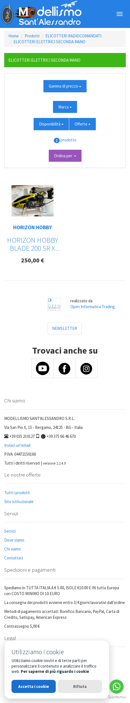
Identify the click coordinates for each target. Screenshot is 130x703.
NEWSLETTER (64, 328)
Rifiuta (80, 686)
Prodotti (32, 35)
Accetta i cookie (33, 686)
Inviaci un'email (17, 445)
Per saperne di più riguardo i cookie (55, 671)
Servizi (10, 531)
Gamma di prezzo (65, 86)
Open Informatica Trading (92, 306)
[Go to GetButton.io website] (117, 697)
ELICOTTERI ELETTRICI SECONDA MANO (49, 41)
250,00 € (32, 260)
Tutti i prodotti (17, 492)
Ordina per (65, 155)
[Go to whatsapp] (117, 687)
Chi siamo (12, 549)
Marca (65, 107)
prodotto (68, 139)
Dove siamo (14, 540)
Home (13, 35)
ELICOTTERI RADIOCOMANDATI (73, 35)
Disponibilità (51, 124)
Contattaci (13, 558)
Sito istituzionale (19, 501)
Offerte (82, 124)
